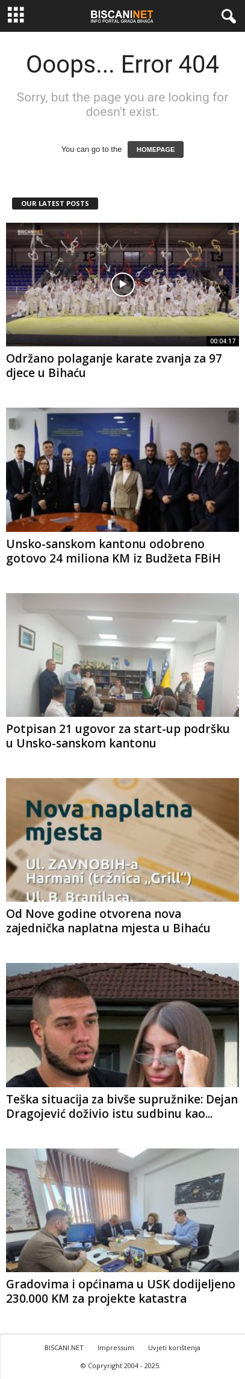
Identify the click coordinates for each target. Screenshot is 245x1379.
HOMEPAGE (156, 149)
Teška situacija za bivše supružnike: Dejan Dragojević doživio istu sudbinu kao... (122, 1106)
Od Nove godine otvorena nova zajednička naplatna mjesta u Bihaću (108, 921)
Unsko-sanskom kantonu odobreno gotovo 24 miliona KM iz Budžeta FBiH (113, 551)
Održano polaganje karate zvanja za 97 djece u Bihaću (114, 366)
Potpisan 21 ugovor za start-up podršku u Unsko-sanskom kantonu (118, 736)
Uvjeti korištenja (174, 1347)
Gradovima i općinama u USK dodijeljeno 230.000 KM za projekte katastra (120, 1291)
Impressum (116, 1347)
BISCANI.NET (64, 1347)
